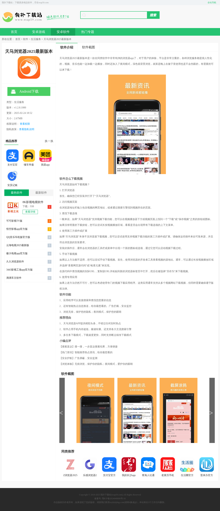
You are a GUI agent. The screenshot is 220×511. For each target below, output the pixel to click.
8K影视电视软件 (33, 202)
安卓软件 (63, 32)
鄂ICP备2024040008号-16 (114, 498)
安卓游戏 (38, 32)
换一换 (49, 141)
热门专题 (87, 32)
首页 (14, 32)
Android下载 (25, 91)
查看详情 (30, 211)
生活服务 (36, 39)
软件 (25, 39)
